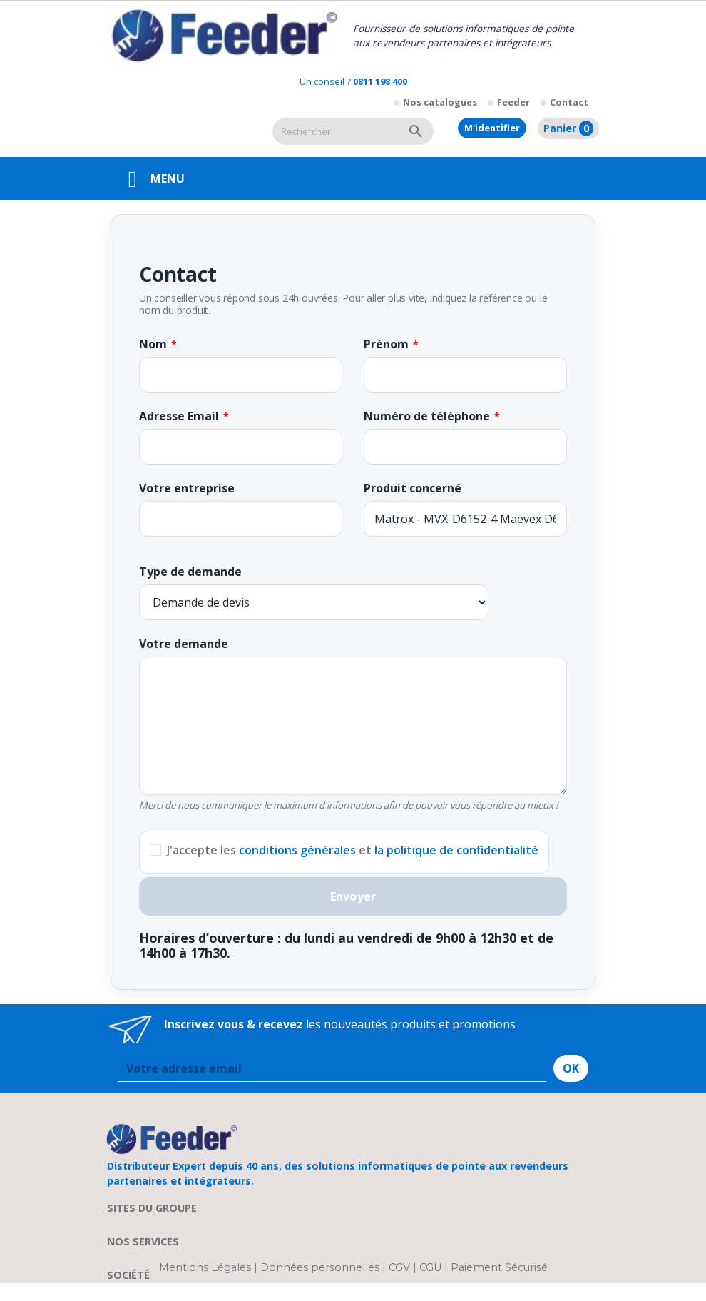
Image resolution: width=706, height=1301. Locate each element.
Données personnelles (321, 1267)
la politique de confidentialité (456, 850)
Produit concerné (412, 488)
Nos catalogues (440, 102)
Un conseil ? (353, 81)
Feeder (513, 102)
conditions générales (297, 850)
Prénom (386, 344)
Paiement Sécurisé (499, 1267)
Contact (569, 102)
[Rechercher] (335, 131)
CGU (430, 1267)
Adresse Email (179, 416)
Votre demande (183, 644)
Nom (153, 344)
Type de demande (190, 571)
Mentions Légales (206, 1267)
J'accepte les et (352, 850)
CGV (399, 1267)
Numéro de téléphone (427, 416)
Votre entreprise (187, 488)
